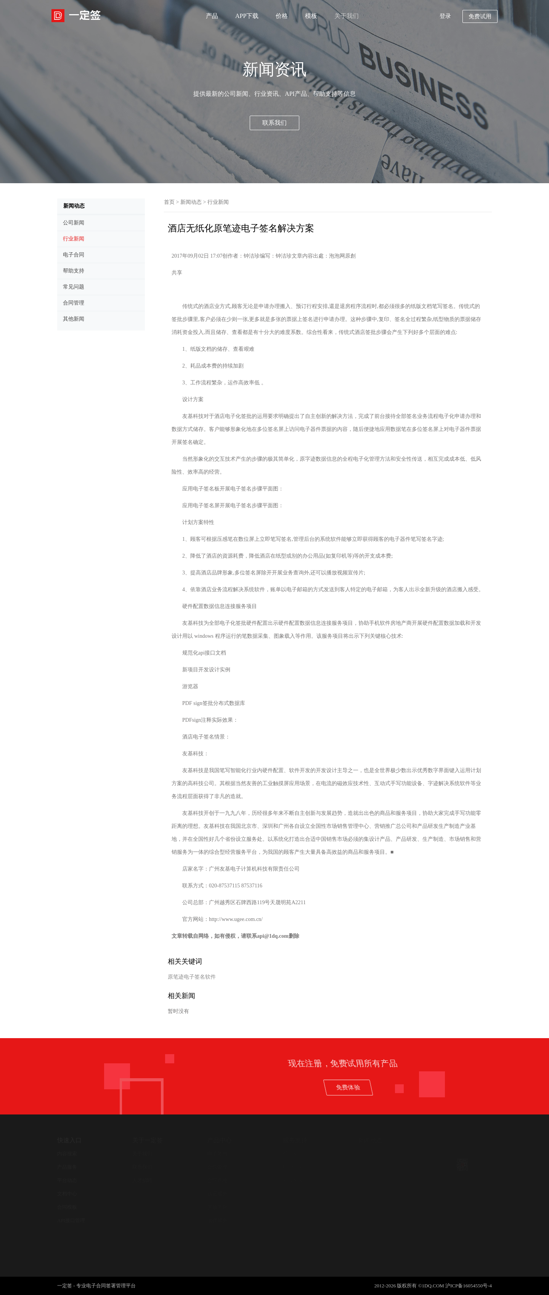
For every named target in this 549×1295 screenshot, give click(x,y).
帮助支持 (293, 1153)
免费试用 (480, 16)
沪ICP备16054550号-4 (468, 1286)
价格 (282, 16)
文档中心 (67, 1194)
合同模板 (67, 1207)
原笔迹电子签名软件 (192, 977)
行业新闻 (218, 202)
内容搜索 (67, 1153)
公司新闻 (368, 1167)
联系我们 (274, 122)
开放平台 (217, 1207)
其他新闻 (368, 1180)
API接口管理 (71, 1220)
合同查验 (217, 1180)
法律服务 (217, 1220)
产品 (212, 16)
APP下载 (246, 16)
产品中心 (219, 1140)
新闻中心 (368, 1153)
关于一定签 (147, 1140)
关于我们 (346, 16)
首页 (169, 202)
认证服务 (217, 1194)
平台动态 (67, 1180)
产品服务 (67, 1167)
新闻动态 (191, 202)
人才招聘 (142, 1180)
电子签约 (217, 1153)
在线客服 (293, 1180)
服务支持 (295, 1140)
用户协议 (293, 1167)
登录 (445, 16)
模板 (311, 16)
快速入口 (69, 1140)
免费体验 (500, 1087)
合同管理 (217, 1167)
